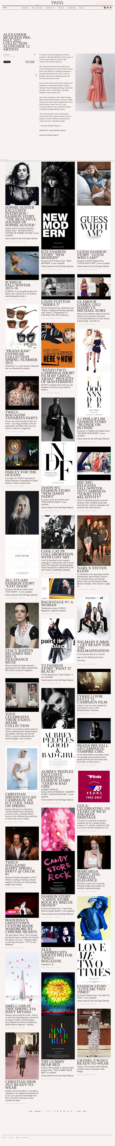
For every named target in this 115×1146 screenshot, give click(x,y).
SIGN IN (109, 3)
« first (30, 1111)
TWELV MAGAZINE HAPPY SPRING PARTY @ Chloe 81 (20, 868)
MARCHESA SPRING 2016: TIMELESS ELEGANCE (88, 875)
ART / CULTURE (37, 8)
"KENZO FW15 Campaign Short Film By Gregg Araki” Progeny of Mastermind (57, 376)
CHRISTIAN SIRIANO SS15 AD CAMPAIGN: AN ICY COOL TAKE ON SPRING (20, 800)
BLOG (81, 8)
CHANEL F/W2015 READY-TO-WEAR (93, 1061)
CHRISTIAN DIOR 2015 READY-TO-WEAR (20, 1085)
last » (84, 1111)
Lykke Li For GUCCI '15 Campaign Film (92, 699)
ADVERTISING (25, 1137)
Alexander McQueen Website (50, 126)
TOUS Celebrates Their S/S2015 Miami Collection (17, 720)
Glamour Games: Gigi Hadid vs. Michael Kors (91, 306)
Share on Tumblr (29, 62)
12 (67, 1111)
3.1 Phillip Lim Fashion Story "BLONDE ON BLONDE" (91, 423)
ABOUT (4, 1137)
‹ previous (37, 1111)
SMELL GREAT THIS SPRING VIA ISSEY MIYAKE (20, 1009)
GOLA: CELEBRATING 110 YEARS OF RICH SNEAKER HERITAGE (93, 811)
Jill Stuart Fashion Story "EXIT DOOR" (20, 583)
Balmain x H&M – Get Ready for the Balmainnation (93, 646)
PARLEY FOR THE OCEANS (20, 473)
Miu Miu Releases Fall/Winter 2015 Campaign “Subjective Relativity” (91, 489)
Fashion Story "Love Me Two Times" (91, 989)
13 (71, 1111)
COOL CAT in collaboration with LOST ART (57, 554)
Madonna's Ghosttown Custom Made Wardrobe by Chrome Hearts (21, 926)
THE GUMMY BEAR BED (52, 1063)
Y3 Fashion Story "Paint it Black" (56, 668)
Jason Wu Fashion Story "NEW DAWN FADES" (56, 492)
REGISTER (100, 3)
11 (64, 1111)
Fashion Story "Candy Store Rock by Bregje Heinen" (57, 900)
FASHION (25, 8)
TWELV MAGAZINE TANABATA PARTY (21, 415)
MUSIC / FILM (50, 8)
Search (5, 7)
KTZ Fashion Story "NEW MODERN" (53, 255)
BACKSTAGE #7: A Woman (57, 603)
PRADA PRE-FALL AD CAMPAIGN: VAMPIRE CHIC (92, 748)
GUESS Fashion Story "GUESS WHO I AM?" (91, 255)
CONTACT (11, 1137)
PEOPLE (61, 8)
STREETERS (72, 8)
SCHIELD (9, 291)
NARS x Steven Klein (92, 569)
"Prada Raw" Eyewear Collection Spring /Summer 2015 (21, 357)
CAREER (18, 1137)
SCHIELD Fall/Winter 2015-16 (17, 285)
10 (60, 1111)
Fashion (6, 55)
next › (79, 1111)
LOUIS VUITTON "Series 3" (55, 303)
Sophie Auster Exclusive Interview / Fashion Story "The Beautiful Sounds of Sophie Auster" (20, 216)
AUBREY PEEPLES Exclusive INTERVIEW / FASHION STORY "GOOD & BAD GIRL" (57, 779)
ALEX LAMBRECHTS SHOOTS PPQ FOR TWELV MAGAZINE (56, 955)
